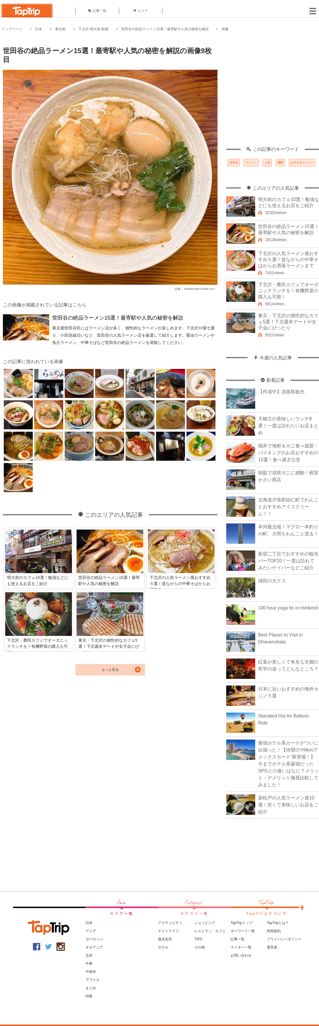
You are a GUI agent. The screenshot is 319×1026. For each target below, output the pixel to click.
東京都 (60, 29)
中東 (89, 964)
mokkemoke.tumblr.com (199, 288)
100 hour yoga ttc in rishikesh (288, 607)
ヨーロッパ (94, 939)
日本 (38, 29)
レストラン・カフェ (210, 931)
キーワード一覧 (243, 931)
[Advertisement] (54, 92)
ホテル (163, 947)
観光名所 (165, 939)
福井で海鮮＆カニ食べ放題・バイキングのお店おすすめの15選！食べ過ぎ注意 (288, 452)
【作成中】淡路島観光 (281, 391)
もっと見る (110, 670)
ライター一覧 (241, 947)
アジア (91, 931)
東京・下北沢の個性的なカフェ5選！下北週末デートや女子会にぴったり (288, 321)
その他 (199, 947)
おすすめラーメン (302, 162)
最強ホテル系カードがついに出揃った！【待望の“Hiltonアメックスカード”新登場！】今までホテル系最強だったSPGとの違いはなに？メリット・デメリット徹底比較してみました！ (288, 763)
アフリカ (92, 980)
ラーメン (251, 162)
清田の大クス (272, 580)
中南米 (91, 972)
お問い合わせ (241, 955)
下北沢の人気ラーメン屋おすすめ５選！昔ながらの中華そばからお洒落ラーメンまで (288, 259)
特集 (89, 996)
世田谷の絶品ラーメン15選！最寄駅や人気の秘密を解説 (165, 29)
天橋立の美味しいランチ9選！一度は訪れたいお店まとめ (288, 425)
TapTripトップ (242, 923)
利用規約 (274, 931)
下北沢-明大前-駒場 (93, 29)
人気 (267, 162)
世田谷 (233, 162)
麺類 (280, 162)
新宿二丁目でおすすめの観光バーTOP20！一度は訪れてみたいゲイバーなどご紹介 (288, 560)
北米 (89, 955)
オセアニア (94, 947)
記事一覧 (97, 11)
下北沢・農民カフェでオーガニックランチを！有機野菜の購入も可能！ (288, 290)
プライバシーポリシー (284, 939)
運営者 (272, 947)
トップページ (11, 29)
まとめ (91, 988)
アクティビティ (170, 923)
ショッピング (204, 923)
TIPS (198, 939)
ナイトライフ (168, 931)
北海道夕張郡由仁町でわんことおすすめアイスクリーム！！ (288, 506)
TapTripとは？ (278, 923)
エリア (140, 11)
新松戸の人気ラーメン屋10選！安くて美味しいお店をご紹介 (288, 804)
